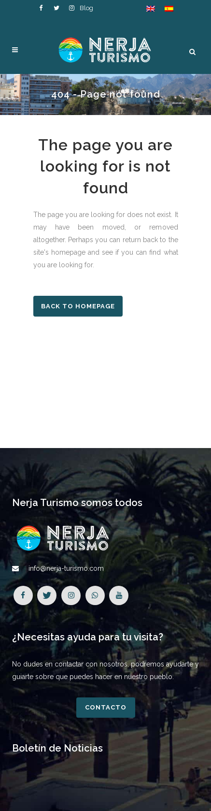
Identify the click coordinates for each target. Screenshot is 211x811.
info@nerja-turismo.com (66, 568)
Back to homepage (78, 306)
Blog (86, 8)
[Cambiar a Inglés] (150, 8)
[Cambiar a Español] (169, 8)
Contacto (106, 707)
